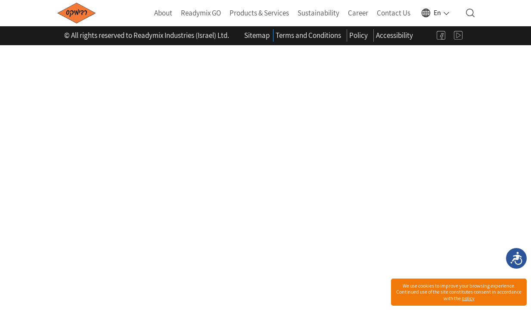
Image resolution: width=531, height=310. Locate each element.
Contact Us (393, 13)
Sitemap (257, 35)
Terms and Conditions (308, 35)
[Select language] (435, 13)
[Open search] (470, 13)
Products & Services (259, 13)
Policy (358, 35)
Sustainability (318, 13)
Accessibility (394, 35)
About (163, 13)
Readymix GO (201, 13)
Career (358, 13)
